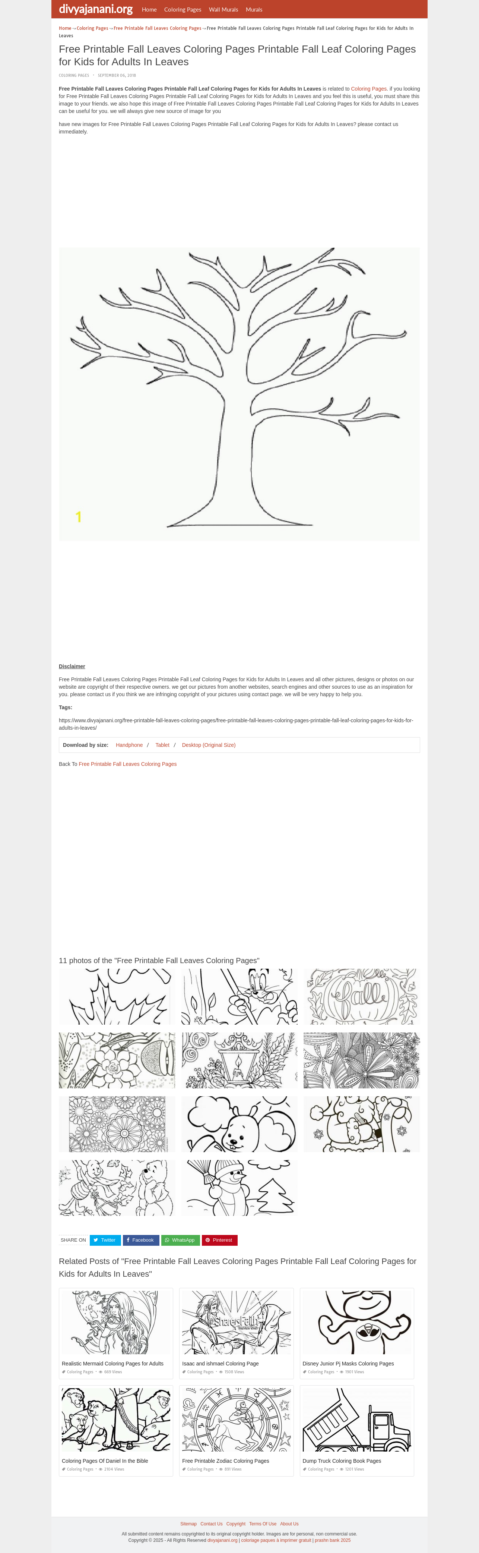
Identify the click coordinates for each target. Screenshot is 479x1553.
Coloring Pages (183, 9)
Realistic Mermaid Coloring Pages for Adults (113, 1364)
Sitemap (188, 1524)
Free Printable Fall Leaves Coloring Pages (128, 764)
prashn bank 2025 (332, 1540)
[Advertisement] (239, 193)
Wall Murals (223, 9)
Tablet (162, 745)
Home (149, 9)
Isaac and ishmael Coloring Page (220, 1364)
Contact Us (211, 1524)
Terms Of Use (262, 1524)
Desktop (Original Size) (209, 745)
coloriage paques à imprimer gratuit (276, 1540)
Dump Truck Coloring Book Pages (342, 1461)
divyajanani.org (96, 8)
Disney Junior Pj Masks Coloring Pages (348, 1364)
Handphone (129, 745)
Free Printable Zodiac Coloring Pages (225, 1461)
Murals (254, 9)
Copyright (235, 1524)
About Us (289, 1524)
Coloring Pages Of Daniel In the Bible (105, 1461)
